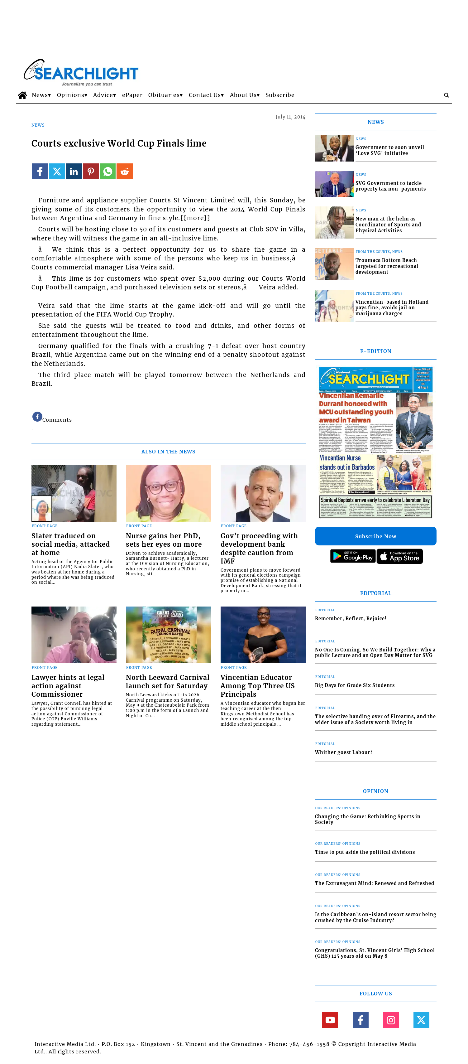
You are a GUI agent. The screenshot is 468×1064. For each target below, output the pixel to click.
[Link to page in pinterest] (91, 171)
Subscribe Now (375, 536)
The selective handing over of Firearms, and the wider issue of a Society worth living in (375, 719)
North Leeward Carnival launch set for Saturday (168, 682)
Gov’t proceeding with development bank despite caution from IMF (259, 548)
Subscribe (280, 95)
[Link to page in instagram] (391, 1020)
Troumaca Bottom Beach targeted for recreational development (387, 266)
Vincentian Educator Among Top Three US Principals (258, 686)
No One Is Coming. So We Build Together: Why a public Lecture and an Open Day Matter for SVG (375, 653)
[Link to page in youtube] (330, 1020)
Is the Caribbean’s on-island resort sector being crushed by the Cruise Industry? (376, 917)
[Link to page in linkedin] (74, 171)
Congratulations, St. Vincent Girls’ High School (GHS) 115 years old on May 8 (375, 953)
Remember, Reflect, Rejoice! (351, 618)
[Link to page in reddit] (124, 171)
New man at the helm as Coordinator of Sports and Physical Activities (388, 224)
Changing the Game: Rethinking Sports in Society (368, 819)
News (40, 95)
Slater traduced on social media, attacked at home (70, 544)
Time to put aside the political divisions (365, 852)
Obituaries (164, 95)
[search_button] (446, 95)
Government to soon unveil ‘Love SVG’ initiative (390, 150)
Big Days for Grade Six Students (355, 685)
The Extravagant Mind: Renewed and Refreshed (374, 883)
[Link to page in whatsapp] (108, 171)
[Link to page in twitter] (57, 171)
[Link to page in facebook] (40, 171)
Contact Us (205, 95)
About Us (243, 95)
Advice (103, 95)
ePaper (132, 95)
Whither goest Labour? (344, 752)
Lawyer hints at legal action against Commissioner (68, 686)
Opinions (70, 95)
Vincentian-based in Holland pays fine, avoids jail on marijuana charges (392, 308)
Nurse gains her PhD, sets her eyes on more (164, 540)
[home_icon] (22, 95)
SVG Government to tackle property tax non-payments (391, 186)
